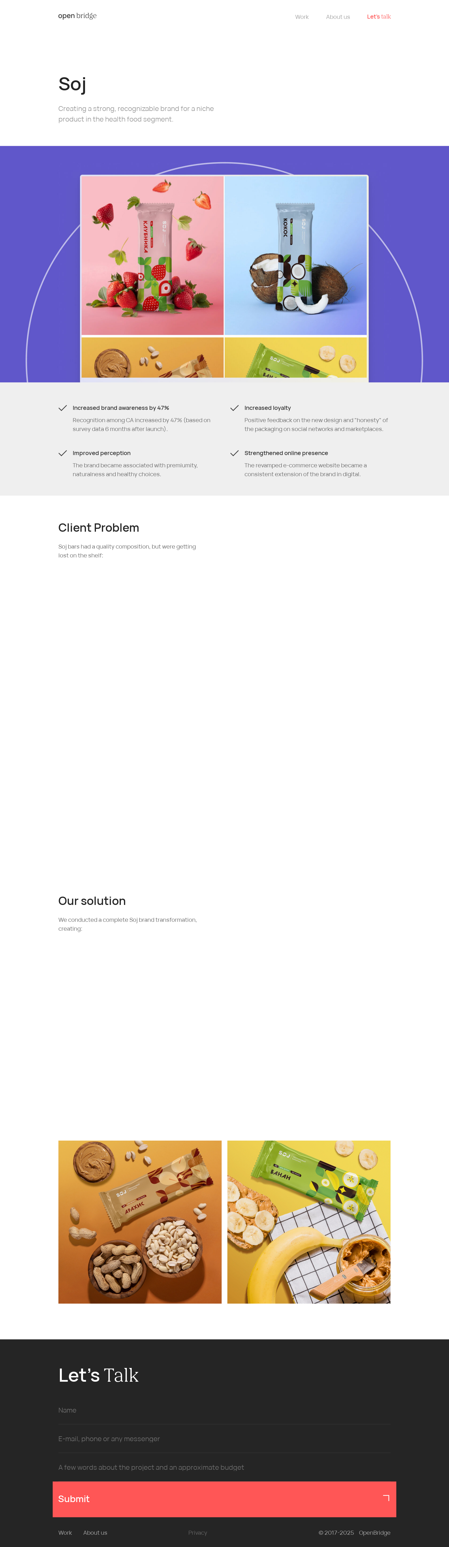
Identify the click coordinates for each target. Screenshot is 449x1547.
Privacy (197, 1532)
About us (338, 17)
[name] (224, 1410)
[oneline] (224, 1438)
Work (302, 17)
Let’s (379, 16)
